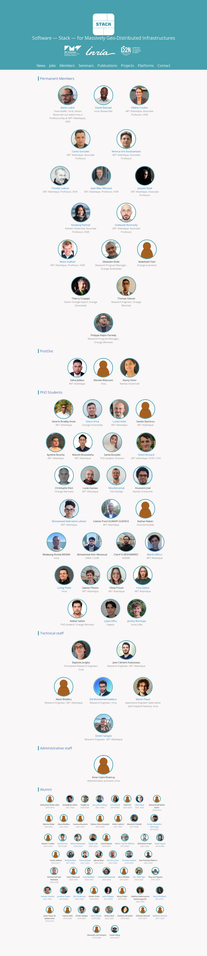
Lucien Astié (119, 421)
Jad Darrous (62, 843)
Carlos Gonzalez (80, 151)
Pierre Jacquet (85, 860)
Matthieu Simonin (160, 916)
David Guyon (160, 843)
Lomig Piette (64, 587)
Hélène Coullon (139, 107)
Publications (107, 65)
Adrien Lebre (68, 107)
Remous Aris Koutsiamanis (126, 151)
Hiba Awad (139, 805)
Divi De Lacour (113, 860)
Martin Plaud (143, 699)
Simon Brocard (146, 454)
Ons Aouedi (115, 805)
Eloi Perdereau (79, 896)
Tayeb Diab (93, 843)
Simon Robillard (159, 896)
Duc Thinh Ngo (139, 877)
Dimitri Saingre (103, 735)
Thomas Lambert (129, 860)
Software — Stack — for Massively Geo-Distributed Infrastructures (103, 38)
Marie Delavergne (78, 843)
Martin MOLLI (154, 554)
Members (67, 65)
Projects (127, 65)
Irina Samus (142, 587)
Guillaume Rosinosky (126, 225)
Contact (164, 65)
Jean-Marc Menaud (101, 188)
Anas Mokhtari (89, 877)
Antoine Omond (47, 896)
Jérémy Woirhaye (136, 621)
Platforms (146, 65)
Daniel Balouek (103, 107)
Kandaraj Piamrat (80, 225)
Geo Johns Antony (99, 805)
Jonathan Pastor (63, 896)
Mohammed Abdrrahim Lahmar (69, 521)
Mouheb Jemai (116, 488)
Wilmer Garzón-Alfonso (124, 843)
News (41, 65)
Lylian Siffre (110, 621)
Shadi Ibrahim (70, 860)
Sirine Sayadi (96, 916)
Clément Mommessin (106, 877)
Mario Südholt (67, 261)
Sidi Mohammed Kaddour (103, 699)
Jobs (52, 65)
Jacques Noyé (144, 188)
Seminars (86, 65)
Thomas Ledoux (60, 188)
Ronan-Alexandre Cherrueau (154, 825)
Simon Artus (92, 421)
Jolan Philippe (108, 896)
